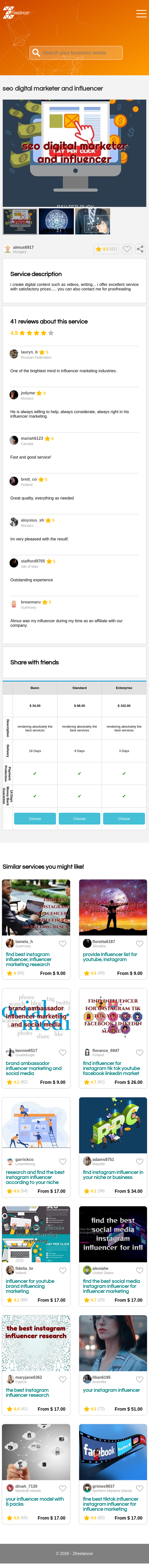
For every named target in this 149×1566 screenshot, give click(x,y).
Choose (35, 819)
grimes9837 (104, 1486)
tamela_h (24, 941)
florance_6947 (106, 1050)
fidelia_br (24, 1268)
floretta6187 (104, 941)
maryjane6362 (28, 1377)
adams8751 (103, 1159)
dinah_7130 (26, 1486)
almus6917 (23, 247)
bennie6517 (26, 1050)
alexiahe (100, 1268)
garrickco (24, 1159)
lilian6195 (102, 1377)
